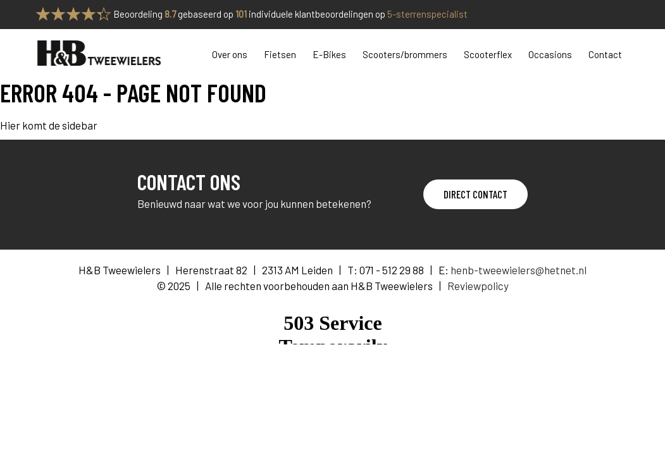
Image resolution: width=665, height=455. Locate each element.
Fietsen (280, 54)
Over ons (229, 54)
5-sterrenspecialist (427, 14)
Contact (605, 54)
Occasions (550, 54)
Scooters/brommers (405, 54)
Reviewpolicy (478, 285)
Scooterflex (488, 54)
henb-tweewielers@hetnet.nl (519, 270)
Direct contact (475, 194)
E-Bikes (329, 54)
